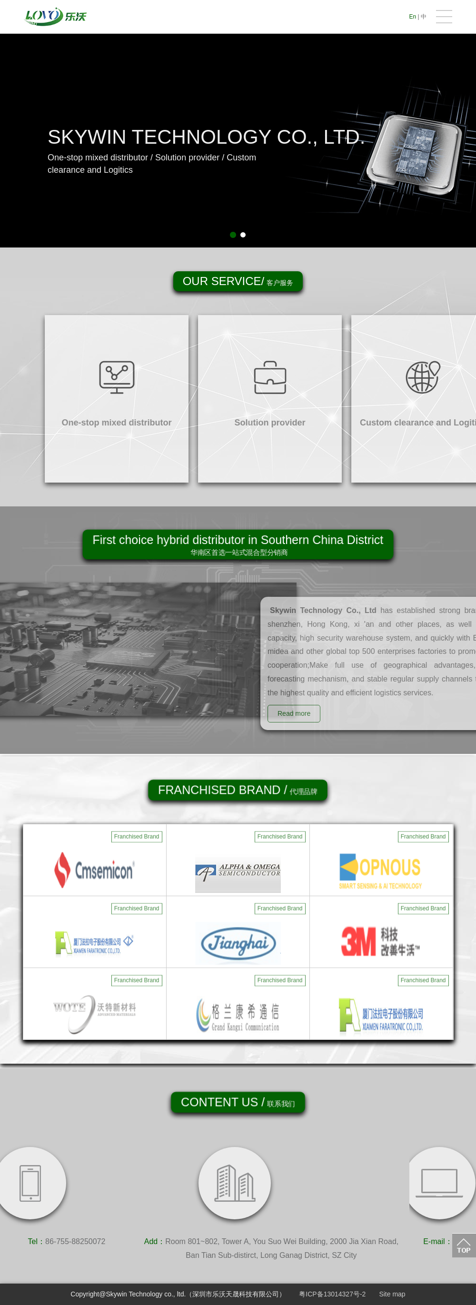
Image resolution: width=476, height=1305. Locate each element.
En (412, 16)
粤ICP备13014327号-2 (332, 1294)
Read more (316, 713)
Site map (392, 1294)
